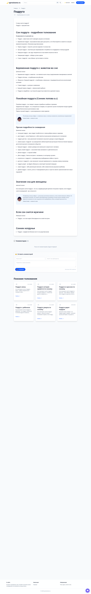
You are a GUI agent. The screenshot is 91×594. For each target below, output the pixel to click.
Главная (16, 8)
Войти (72, 2)
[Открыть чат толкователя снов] (88, 591)
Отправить (20, 269)
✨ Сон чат (67, 2)
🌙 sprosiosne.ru (13, 2)
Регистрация (80, 2)
